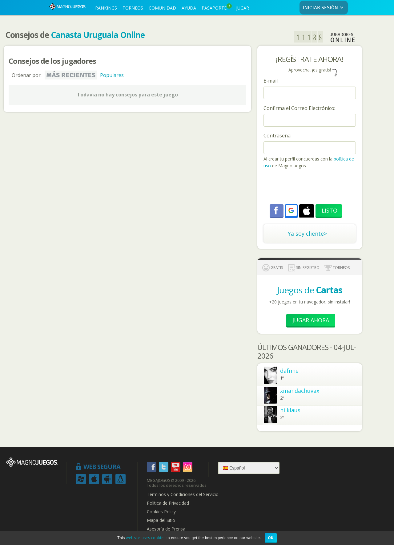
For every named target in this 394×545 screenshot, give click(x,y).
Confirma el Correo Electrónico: (299, 108)
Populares (112, 75)
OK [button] (271, 537)
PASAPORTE (217, 7)
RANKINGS (106, 8)
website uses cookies (145, 537)
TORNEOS (133, 8)
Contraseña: (277, 135)
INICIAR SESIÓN (324, 8)
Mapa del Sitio (161, 520)
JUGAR (242, 8)
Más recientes (70, 75)
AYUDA (189, 8)
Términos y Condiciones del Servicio (183, 494)
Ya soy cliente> (307, 233)
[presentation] (310, 187)
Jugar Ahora (310, 320)
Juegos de (309, 290)
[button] (291, 210)
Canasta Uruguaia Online (98, 34)
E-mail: (271, 80)
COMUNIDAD (162, 8)
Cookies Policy (161, 511)
